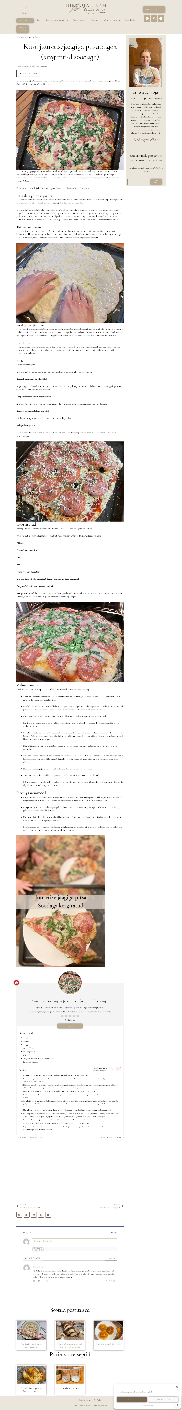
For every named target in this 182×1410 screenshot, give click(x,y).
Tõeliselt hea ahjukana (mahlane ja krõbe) (31, 1390)
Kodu (38, 20)
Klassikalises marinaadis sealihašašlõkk (31, 1346)
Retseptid (94, 20)
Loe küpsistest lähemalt (147, 1405)
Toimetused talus (79, 20)
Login (114, 1233)
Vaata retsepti (29, 74)
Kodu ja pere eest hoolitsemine (57, 20)
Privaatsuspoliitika (82, 1406)
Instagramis (61, 189)
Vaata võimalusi (163, 1399)
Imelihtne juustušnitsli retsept (108, 1344)
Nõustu (131, 1399)
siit (116, 220)
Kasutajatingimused (99, 1406)
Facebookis (72, 189)
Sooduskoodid (130, 20)
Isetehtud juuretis (70, 1389)
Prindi (70, 1027)
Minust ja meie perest (112, 20)
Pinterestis (84, 189)
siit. (89, 372)
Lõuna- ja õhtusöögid (28, 38)
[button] (177, 1386)
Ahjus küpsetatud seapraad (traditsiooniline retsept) (70, 1346)
